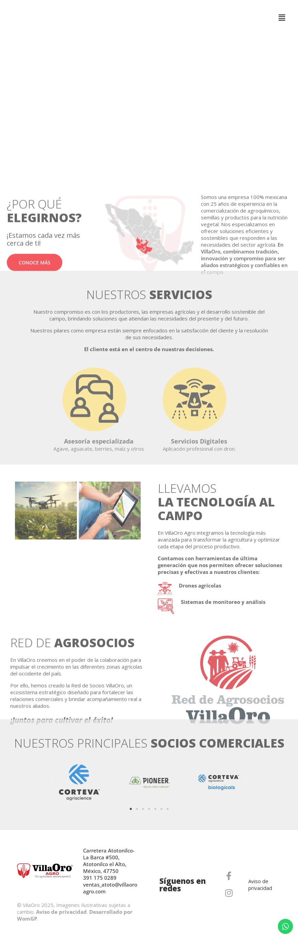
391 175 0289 (99, 877)
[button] (282, 17)
